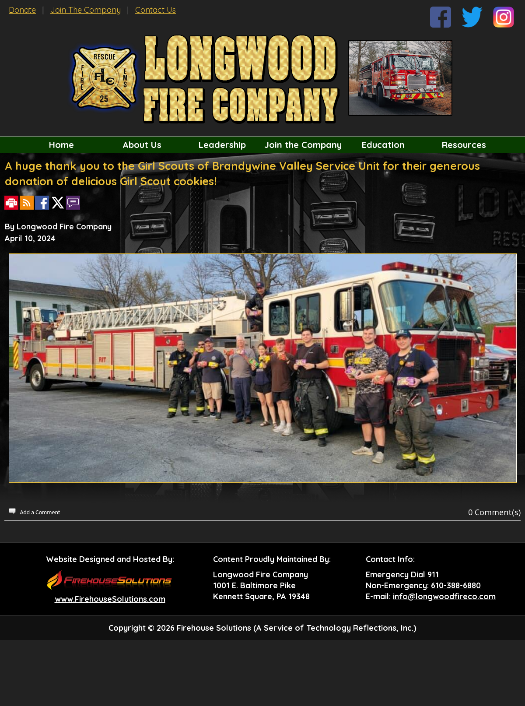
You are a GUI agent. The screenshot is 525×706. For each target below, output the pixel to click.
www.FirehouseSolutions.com (110, 599)
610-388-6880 (456, 585)
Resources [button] (464, 144)
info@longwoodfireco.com (444, 596)
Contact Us (155, 10)
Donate (22, 10)
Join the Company (303, 144)
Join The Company (85, 10)
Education (383, 144)
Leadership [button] (222, 144)
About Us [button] (141, 144)
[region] (262, 145)
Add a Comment (40, 512)
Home (61, 144)
